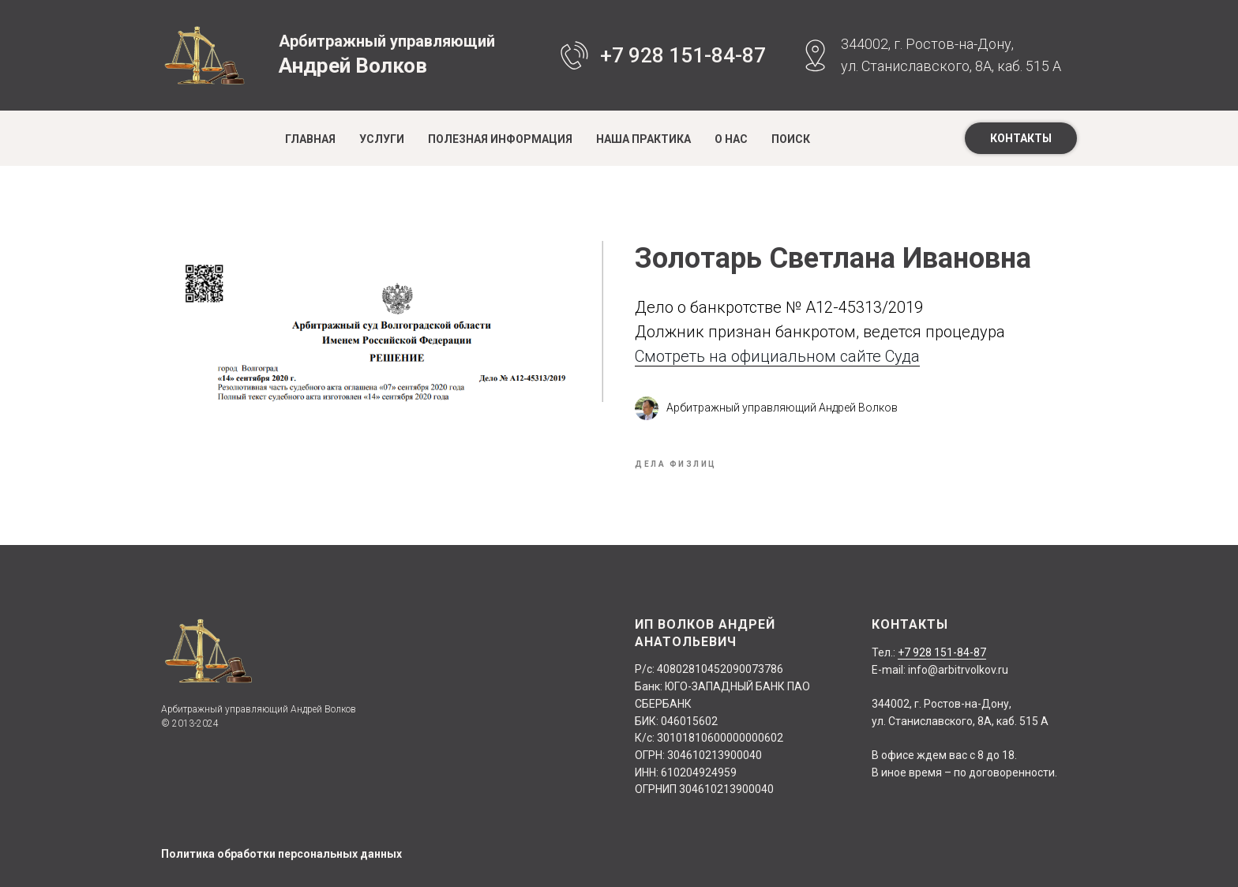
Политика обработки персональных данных (281, 854)
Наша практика (643, 139)
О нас (731, 139)
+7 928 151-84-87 (683, 55)
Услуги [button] (381, 139)
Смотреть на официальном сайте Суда (777, 356)
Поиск (790, 139)
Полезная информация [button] (500, 139)
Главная (310, 139)
